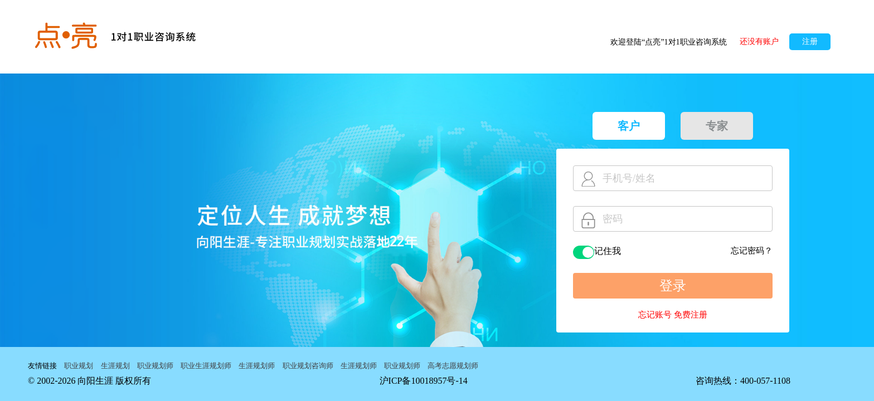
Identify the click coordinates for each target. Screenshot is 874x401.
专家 (717, 126)
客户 (629, 126)
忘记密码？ (752, 250)
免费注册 (690, 314)
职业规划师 (155, 365)
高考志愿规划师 (453, 365)
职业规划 (78, 365)
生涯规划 (115, 365)
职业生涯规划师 (206, 365)
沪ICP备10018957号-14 (424, 380)
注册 (810, 41)
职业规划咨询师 (308, 365)
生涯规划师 (257, 365)
